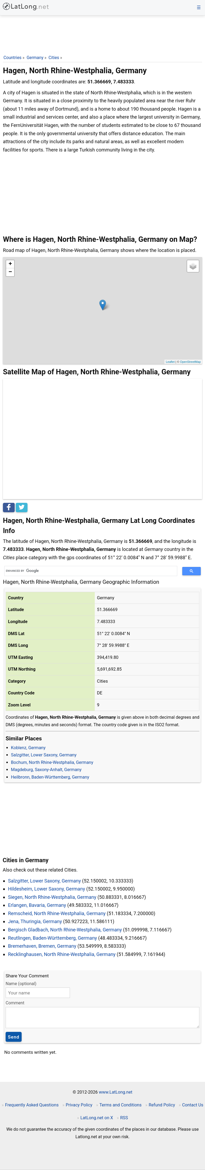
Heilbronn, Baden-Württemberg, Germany (50, 777)
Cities (54, 57)
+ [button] (10, 264)
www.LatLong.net (115, 1092)
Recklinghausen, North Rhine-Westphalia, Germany (62, 954)
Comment (15, 1002)
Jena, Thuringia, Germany (35, 921)
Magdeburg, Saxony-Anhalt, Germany (46, 769)
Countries (12, 57)
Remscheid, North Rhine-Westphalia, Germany (57, 913)
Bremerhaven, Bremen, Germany (42, 946)
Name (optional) (21, 983)
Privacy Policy (79, 1104)
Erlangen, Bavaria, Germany (37, 905)
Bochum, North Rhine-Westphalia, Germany (52, 762)
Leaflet (170, 361)
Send (13, 1037)
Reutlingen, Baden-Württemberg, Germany (52, 938)
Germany (35, 57)
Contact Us (192, 1104)
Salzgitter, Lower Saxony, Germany (44, 754)
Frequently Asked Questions (32, 1104)
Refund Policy (162, 1104)
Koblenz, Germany (28, 747)
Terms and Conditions (120, 1104)
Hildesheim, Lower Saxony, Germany (46, 889)
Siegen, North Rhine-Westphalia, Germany (52, 897)
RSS (124, 1117)
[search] (89, 570)
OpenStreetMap (190, 361)
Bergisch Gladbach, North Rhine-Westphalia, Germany (65, 929)
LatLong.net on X (96, 1117)
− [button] (10, 272)
